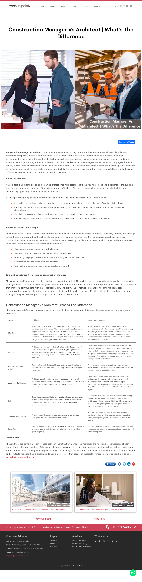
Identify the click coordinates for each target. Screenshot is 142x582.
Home (42, 6)
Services (52, 6)
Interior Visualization (80, 541)
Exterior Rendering (79, 543)
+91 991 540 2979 (121, 527)
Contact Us (97, 6)
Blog (74, 6)
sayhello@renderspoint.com (20, 457)
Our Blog (53, 546)
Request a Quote (126, 142)
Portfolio (84, 6)
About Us (64, 6)
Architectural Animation (81, 546)
